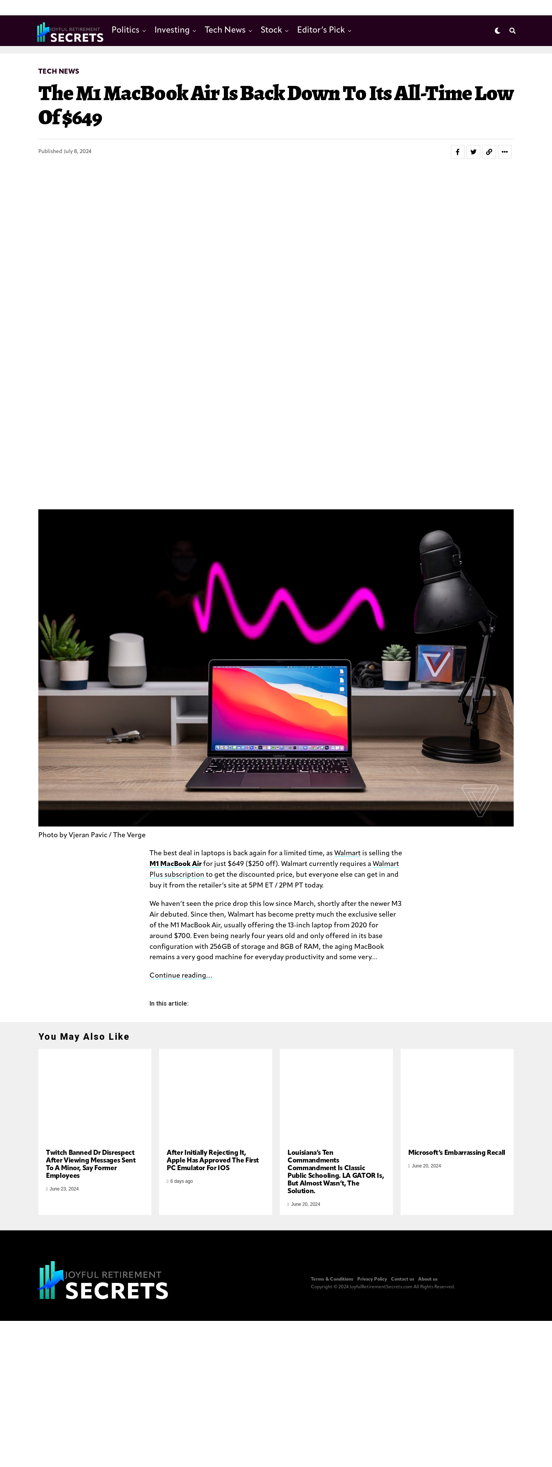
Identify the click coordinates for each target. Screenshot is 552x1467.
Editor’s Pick (321, 30)
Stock (271, 30)
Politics (126, 30)
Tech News (225, 30)
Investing (172, 30)
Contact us (402, 1297)
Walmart (347, 853)
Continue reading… (181, 976)
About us (428, 1297)
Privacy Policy (372, 1297)
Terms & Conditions (332, 1297)
